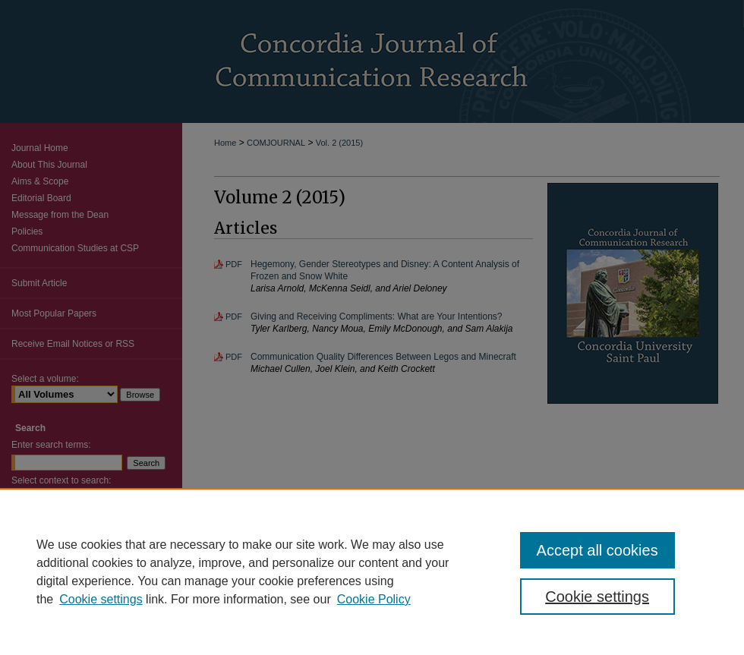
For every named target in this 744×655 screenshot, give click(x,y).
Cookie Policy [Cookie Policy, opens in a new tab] (374, 599)
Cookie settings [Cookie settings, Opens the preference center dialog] (597, 596)
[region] (372, 571)
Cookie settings (100, 599)
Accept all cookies (597, 550)
